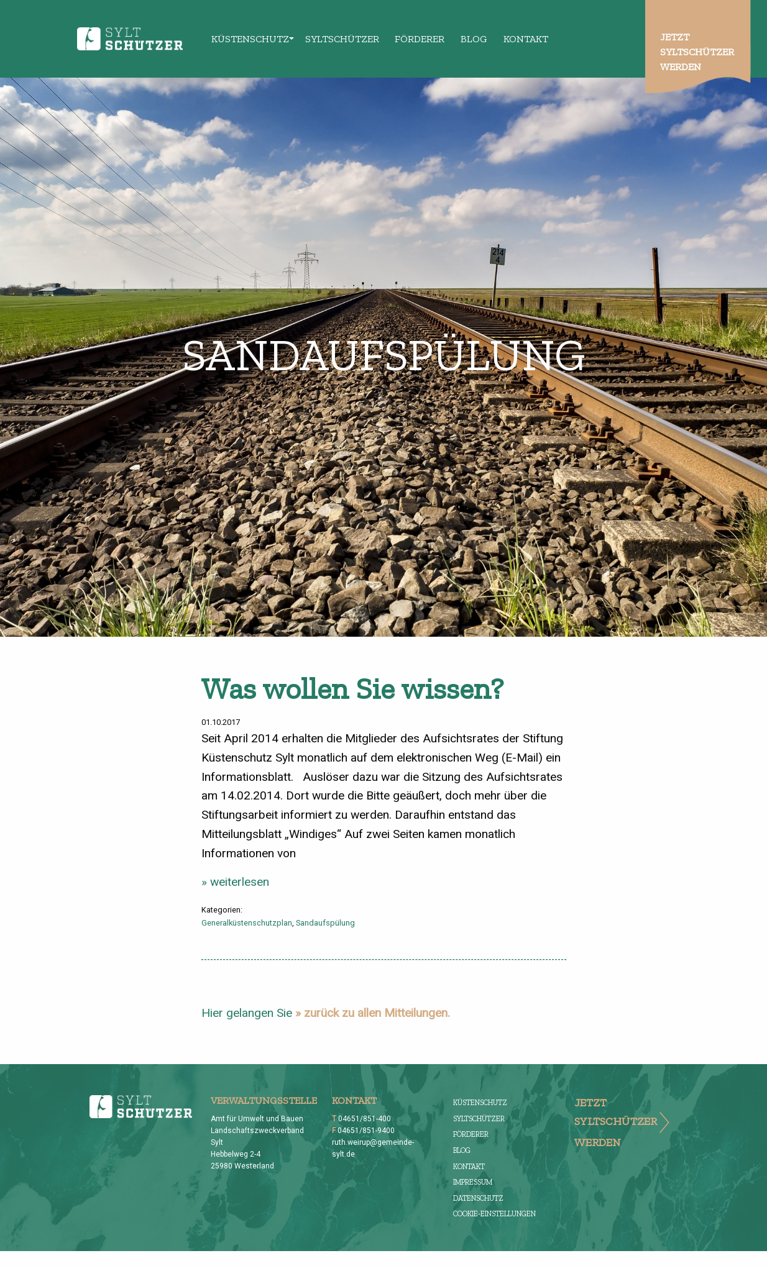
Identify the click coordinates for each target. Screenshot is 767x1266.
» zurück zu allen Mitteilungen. (372, 1013)
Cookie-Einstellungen (494, 1213)
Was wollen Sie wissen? (352, 688)
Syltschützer (342, 39)
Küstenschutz (250, 39)
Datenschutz (478, 1198)
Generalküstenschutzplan (246, 922)
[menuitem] (251, 38)
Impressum (472, 1182)
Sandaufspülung (325, 922)
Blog (474, 39)
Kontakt (525, 39)
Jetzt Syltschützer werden (697, 52)
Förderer (419, 39)
